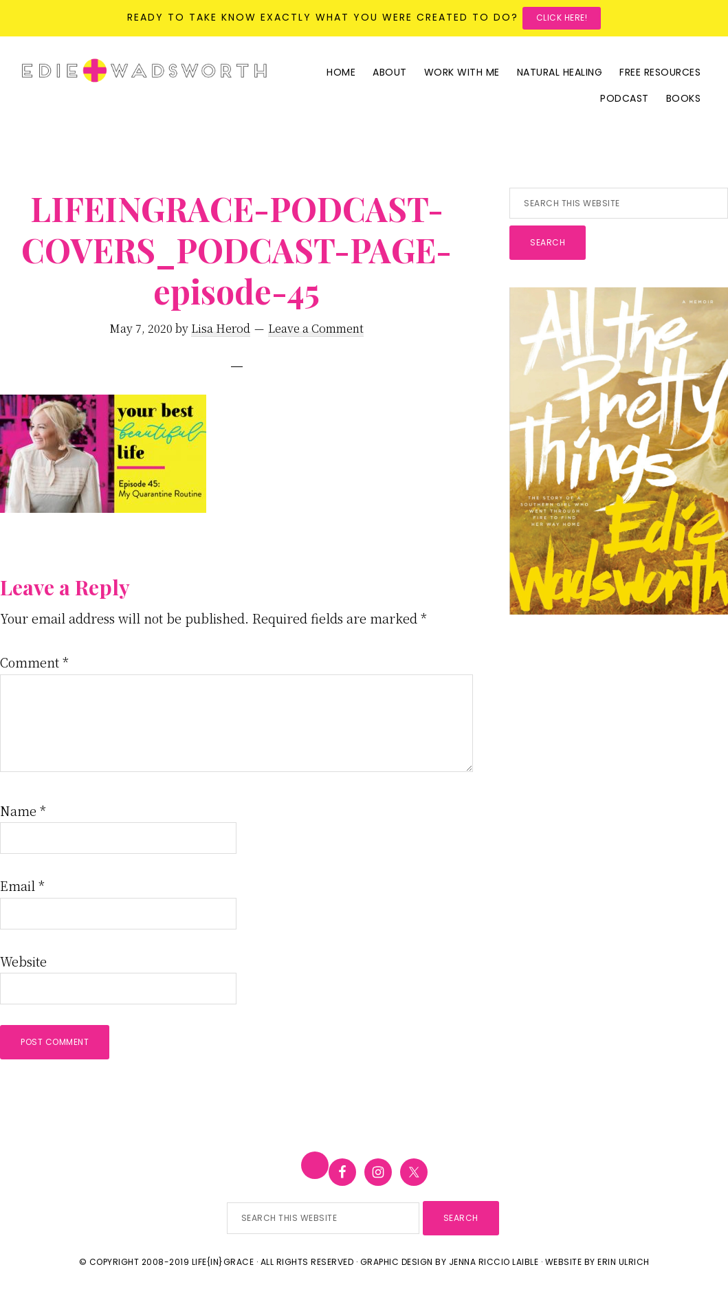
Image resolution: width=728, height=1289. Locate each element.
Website (23, 961)
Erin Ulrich (623, 1262)
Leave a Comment (316, 328)
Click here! (562, 17)
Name (23, 810)
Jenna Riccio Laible (494, 1262)
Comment (34, 662)
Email (22, 885)
